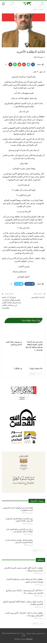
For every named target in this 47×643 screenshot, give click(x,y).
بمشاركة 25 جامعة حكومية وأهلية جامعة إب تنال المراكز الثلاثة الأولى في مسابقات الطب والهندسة (11, 302)
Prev (39, 374)
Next (32, 374)
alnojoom (29, 639)
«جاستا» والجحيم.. (37, 297)
